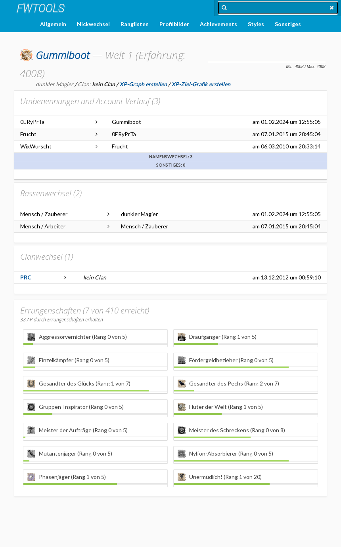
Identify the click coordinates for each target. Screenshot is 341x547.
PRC (25, 277)
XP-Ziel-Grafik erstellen (200, 84)
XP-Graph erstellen (143, 84)
